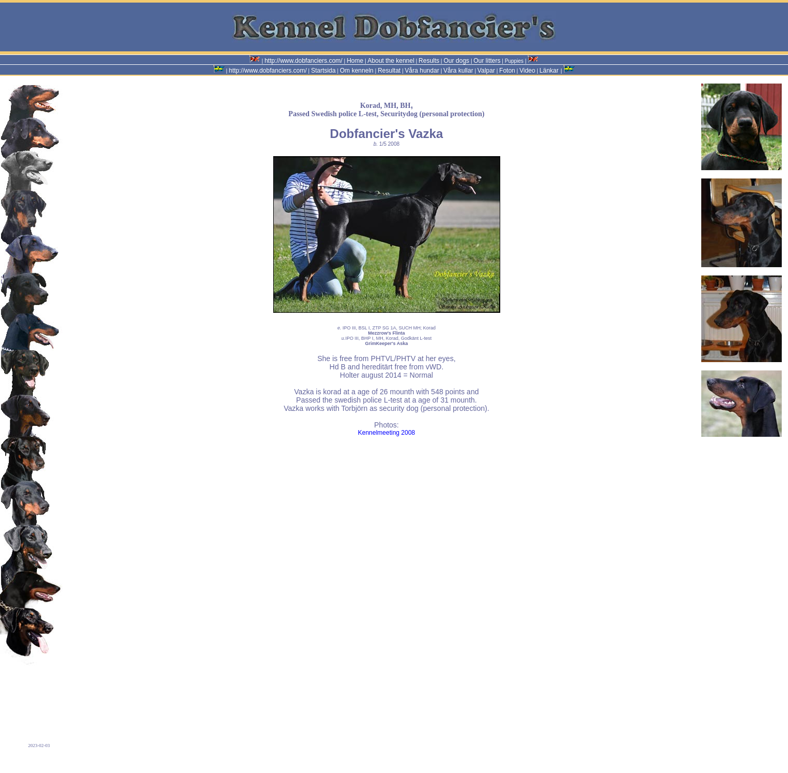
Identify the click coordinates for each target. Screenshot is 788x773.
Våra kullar (458, 70)
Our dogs (456, 60)
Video (527, 70)
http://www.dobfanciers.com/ (303, 60)
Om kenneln (356, 70)
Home (354, 60)
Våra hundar (422, 70)
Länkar (549, 70)
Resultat (389, 70)
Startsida (323, 70)
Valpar (486, 70)
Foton (507, 70)
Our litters (487, 60)
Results (429, 60)
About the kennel (391, 60)
